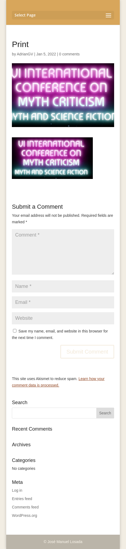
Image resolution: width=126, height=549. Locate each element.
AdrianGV (25, 54)
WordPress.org (24, 515)
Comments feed (25, 507)
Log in (17, 490)
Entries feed (22, 499)
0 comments (69, 54)
